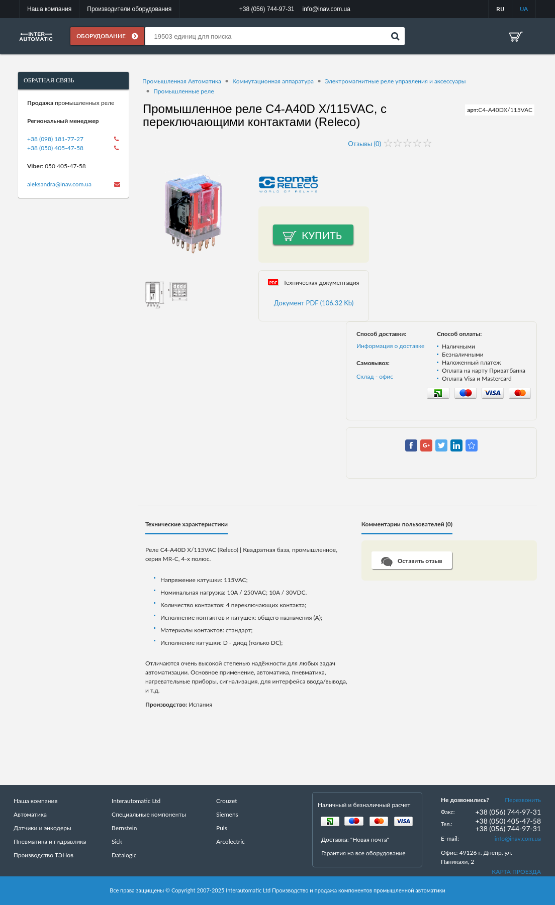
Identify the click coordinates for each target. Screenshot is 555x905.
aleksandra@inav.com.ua (59, 184)
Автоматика (30, 815)
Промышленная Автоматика (181, 81)
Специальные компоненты (149, 815)
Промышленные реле (183, 91)
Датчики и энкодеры (42, 828)
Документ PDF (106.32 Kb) (314, 303)
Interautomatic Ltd (136, 801)
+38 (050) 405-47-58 (55, 148)
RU (500, 9)
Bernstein (124, 828)
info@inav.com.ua (518, 839)
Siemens (227, 815)
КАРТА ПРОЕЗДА (516, 872)
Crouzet (226, 801)
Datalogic (124, 855)
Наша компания (49, 9)
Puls (221, 828)
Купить (322, 236)
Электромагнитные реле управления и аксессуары (395, 81)
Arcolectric (230, 842)
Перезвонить (523, 800)
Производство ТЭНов (43, 855)
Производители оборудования (129, 9)
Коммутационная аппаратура (273, 81)
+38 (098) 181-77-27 (55, 139)
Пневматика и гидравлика (50, 842)
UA (524, 9)
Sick (117, 842)
